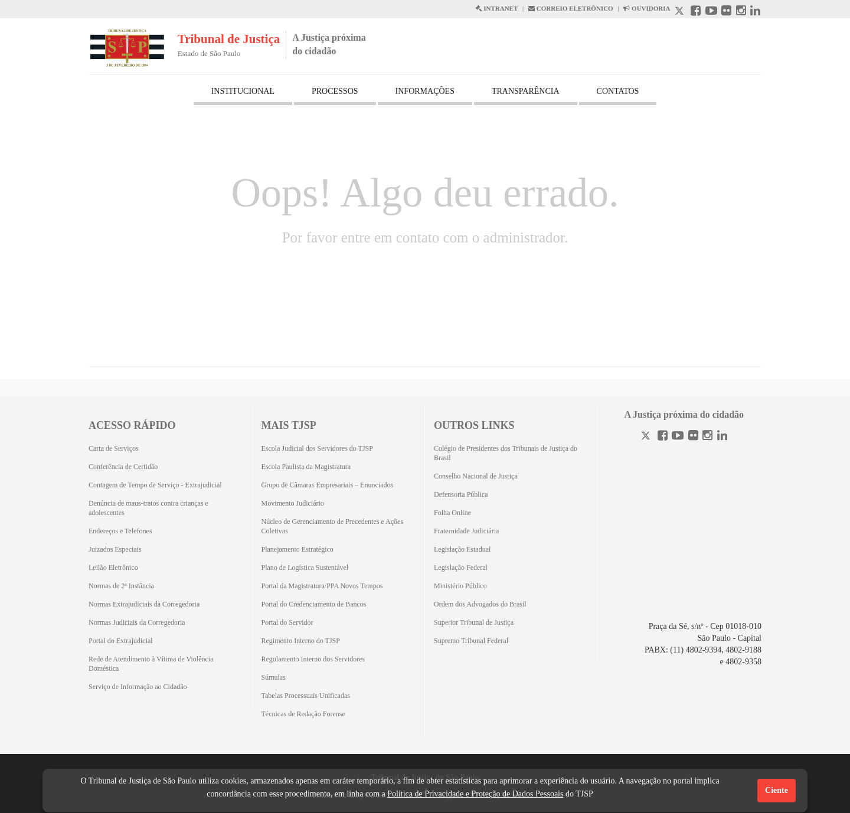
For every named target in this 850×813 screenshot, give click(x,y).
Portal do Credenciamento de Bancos (314, 604)
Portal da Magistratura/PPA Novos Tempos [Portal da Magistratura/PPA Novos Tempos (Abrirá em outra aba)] (322, 586)
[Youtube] (678, 436)
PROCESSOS (335, 91)
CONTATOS (618, 91)
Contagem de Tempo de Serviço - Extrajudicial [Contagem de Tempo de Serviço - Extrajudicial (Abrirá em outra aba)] (155, 485)
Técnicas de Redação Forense (303, 714)
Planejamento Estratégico (297, 549)
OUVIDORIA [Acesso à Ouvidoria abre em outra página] (646, 8)
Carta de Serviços (114, 448)
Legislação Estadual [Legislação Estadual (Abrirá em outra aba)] (462, 549)
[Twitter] (647, 436)
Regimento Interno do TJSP (300, 641)
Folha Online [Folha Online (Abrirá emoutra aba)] (452, 513)
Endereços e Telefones (120, 531)
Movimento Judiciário (292, 503)
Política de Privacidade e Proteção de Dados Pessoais (475, 793)
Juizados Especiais (115, 549)
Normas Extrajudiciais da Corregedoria (144, 604)
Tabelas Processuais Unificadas (305, 695)
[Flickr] (693, 436)
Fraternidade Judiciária (466, 531)
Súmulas (273, 677)
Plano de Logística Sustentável (305, 567)
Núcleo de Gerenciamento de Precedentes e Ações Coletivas (332, 526)
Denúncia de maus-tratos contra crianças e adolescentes (148, 508)
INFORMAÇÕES (425, 91)
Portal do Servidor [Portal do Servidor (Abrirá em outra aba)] (287, 622)
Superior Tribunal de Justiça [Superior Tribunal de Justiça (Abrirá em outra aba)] (474, 622)
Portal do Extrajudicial (121, 641)
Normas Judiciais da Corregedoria (137, 622)
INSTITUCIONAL (242, 91)
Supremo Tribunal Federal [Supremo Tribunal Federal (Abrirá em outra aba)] (471, 641)
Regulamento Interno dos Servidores (313, 659)
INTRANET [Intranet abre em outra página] (496, 8)
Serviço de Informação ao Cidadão (138, 687)
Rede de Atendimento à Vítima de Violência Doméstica (151, 664)
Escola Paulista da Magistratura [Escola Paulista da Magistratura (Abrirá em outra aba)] (306, 467)
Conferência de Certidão (123, 467)
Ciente (776, 790)
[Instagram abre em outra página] (741, 12)
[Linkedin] (722, 436)
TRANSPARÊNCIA (526, 91)
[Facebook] (662, 436)
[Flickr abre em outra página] (726, 12)
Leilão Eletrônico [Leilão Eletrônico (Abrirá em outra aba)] (113, 567)
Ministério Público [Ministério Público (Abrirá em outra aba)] (460, 586)
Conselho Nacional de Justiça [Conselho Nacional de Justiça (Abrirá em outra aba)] (476, 476)
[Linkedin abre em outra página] (755, 12)
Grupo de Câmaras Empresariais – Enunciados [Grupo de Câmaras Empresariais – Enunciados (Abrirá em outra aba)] (327, 485)
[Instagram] (707, 436)
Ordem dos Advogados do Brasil (480, 604)
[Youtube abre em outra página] (711, 12)
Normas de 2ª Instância (121, 586)
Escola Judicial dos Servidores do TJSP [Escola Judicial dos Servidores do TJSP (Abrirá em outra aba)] (317, 448)
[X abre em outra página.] (681, 12)
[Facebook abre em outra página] (695, 12)
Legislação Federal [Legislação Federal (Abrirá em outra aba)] (461, 567)
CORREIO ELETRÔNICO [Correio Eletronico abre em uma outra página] (570, 8)
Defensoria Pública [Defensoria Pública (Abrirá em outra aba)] (461, 494)
